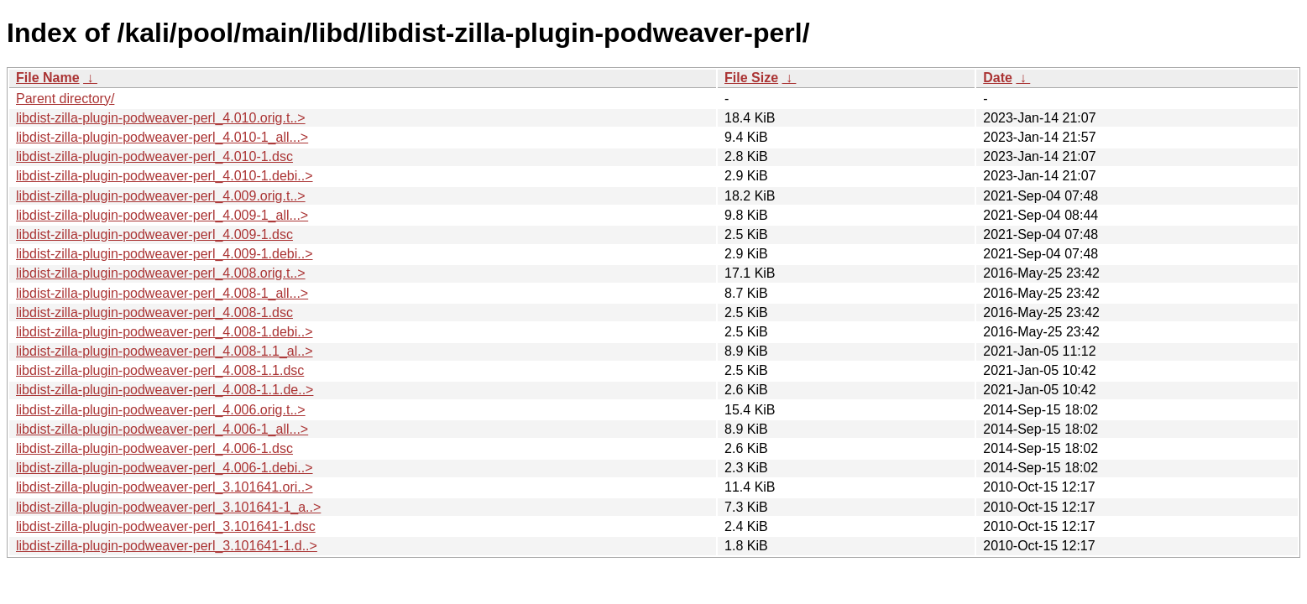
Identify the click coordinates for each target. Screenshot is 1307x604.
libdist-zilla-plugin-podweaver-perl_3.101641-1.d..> (166, 546)
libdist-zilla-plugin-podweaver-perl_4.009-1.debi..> (164, 254)
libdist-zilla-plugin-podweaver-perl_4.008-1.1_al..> (164, 351)
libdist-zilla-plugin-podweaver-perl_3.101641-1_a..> (168, 507)
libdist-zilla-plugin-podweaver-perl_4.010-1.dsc (154, 156)
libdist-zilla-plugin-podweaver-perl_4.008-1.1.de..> (164, 390)
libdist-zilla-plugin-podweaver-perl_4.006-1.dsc (154, 448)
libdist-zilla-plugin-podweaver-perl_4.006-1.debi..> (164, 468)
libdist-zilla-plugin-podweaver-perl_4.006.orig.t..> (161, 410)
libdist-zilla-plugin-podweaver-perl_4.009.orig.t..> (161, 196)
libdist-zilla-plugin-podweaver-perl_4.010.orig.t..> (161, 118)
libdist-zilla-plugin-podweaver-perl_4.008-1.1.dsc (160, 370)
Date (997, 77)
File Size (751, 77)
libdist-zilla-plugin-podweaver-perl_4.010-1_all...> (162, 137)
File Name (48, 77)
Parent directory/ (65, 98)
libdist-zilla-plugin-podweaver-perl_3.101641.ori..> (164, 487)
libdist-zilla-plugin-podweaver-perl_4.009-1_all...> (162, 215)
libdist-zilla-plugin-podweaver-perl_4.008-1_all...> (162, 293)
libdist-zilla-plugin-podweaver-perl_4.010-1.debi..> (164, 176)
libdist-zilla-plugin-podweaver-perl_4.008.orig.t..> (161, 273)
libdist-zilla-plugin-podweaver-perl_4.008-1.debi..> (164, 332)
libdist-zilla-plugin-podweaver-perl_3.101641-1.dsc (166, 526)
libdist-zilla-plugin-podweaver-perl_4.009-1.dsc (154, 234)
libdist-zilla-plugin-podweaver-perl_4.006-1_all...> (162, 429)
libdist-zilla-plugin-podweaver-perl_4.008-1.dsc (154, 312)
